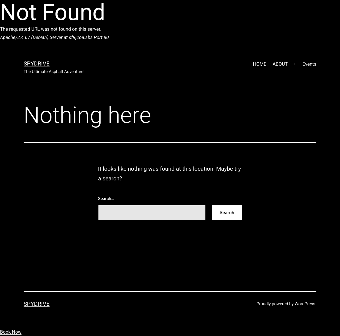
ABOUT (280, 64)
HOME (259, 64)
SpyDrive (37, 63)
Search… (106, 198)
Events (309, 64)
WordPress (305, 303)
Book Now (10, 332)
